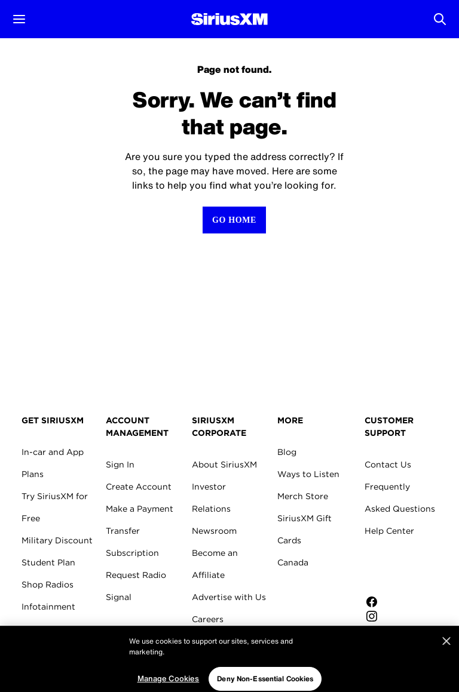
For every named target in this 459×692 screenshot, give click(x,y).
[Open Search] (440, 19)
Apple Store (405, 568)
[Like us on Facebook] (405, 602)
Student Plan (48, 562)
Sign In (120, 464)
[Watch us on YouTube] (405, 645)
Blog (286, 452)
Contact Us (388, 464)
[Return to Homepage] (234, 220)
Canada (292, 562)
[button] (19, 19)
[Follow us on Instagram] (405, 616)
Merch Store (302, 496)
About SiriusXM (224, 464)
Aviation (39, 651)
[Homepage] (229, 19)
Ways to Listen (308, 474)
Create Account (139, 486)
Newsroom (214, 531)
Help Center (389, 531)
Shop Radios (48, 584)
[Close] (446, 672)
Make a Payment (139, 508)
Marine (36, 628)
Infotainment (48, 606)
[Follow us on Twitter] (405, 630)
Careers (208, 619)
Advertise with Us (229, 597)
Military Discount (57, 540)
